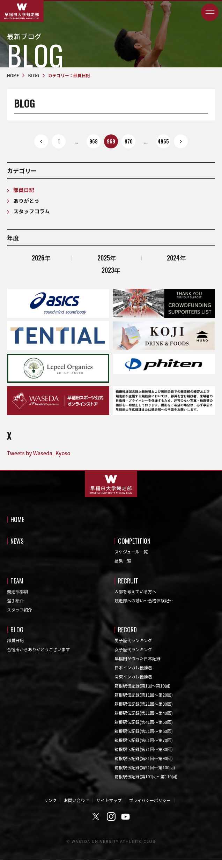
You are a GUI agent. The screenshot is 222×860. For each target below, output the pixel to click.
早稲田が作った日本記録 (137, 658)
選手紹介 (15, 600)
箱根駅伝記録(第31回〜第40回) (143, 713)
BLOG (16, 629)
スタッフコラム (31, 211)
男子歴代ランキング (133, 640)
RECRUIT (128, 580)
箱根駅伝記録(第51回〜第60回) (143, 731)
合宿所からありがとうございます (38, 649)
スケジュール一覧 (131, 551)
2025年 (106, 257)
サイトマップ (108, 800)
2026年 (41, 257)
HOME (17, 519)
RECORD (127, 629)
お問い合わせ (76, 800)
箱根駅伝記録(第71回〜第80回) (143, 749)
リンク (50, 800)
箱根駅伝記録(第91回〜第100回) (144, 767)
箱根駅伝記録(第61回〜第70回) (143, 740)
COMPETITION (134, 540)
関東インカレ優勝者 (133, 676)
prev (41, 141)
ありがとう (26, 200)
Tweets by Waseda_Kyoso (39, 453)
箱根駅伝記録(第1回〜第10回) (142, 686)
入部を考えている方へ (135, 591)
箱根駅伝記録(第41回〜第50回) (143, 722)
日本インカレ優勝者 (133, 667)
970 (129, 141)
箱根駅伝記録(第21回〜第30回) (143, 704)
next (181, 141)
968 (93, 141)
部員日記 (23, 189)
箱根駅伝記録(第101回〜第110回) (145, 776)
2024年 (176, 257)
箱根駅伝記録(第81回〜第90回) (143, 758)
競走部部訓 (17, 591)
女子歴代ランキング (133, 649)
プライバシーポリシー (150, 800)
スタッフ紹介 (19, 609)
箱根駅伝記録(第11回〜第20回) (143, 695)
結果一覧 (122, 561)
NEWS (17, 540)
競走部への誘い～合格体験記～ (143, 600)
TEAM (16, 580)
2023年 (111, 269)
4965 (163, 141)
